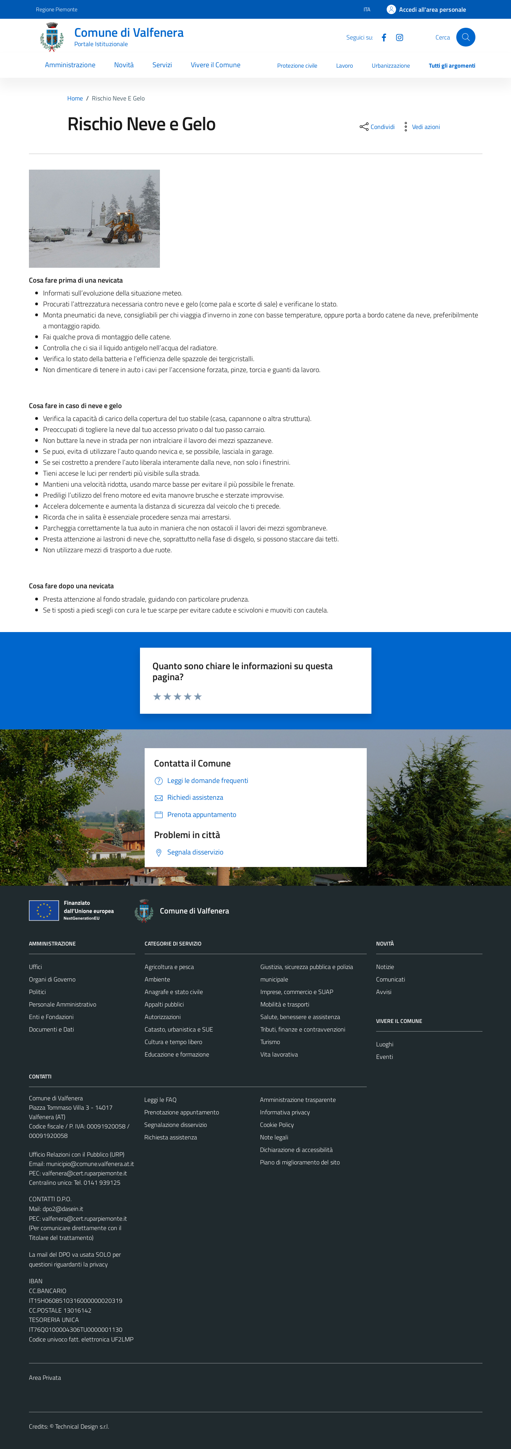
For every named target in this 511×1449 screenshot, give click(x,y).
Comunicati (390, 979)
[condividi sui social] (376, 126)
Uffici (35, 966)
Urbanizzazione (391, 65)
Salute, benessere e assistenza (300, 1016)
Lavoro (344, 65)
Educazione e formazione (177, 1054)
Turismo (270, 1041)
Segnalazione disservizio (175, 1124)
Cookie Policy (277, 1124)
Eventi (384, 1056)
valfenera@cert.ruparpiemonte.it (84, 1173)
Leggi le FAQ (160, 1099)
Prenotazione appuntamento (181, 1112)
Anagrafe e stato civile (174, 991)
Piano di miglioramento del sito (300, 1162)
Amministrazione (70, 64)
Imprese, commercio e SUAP (296, 991)
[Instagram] (396, 36)
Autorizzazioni (163, 1016)
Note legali (274, 1137)
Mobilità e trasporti (284, 1004)
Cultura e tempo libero (173, 1041)
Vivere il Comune (215, 64)
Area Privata (45, 1377)
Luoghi (384, 1044)
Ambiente (157, 979)
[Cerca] (465, 37)
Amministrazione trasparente (298, 1099)
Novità (124, 64)
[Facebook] (381, 36)
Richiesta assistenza (170, 1137)
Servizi (162, 64)
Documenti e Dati (51, 1029)
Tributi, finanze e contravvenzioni (302, 1029)
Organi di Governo (52, 979)
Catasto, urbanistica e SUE (179, 1029)
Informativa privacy (285, 1112)
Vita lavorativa (279, 1054)
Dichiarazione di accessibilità (296, 1149)
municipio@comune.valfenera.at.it (90, 1163)
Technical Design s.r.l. (82, 1426)
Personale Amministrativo (62, 1004)
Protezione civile (297, 65)
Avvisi (383, 991)
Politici (37, 991)
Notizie (385, 966)
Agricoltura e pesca (169, 966)
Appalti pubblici (164, 1004)
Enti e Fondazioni (51, 1016)
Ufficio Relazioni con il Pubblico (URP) (76, 1154)
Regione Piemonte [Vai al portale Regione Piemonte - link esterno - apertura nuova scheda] (56, 9)
